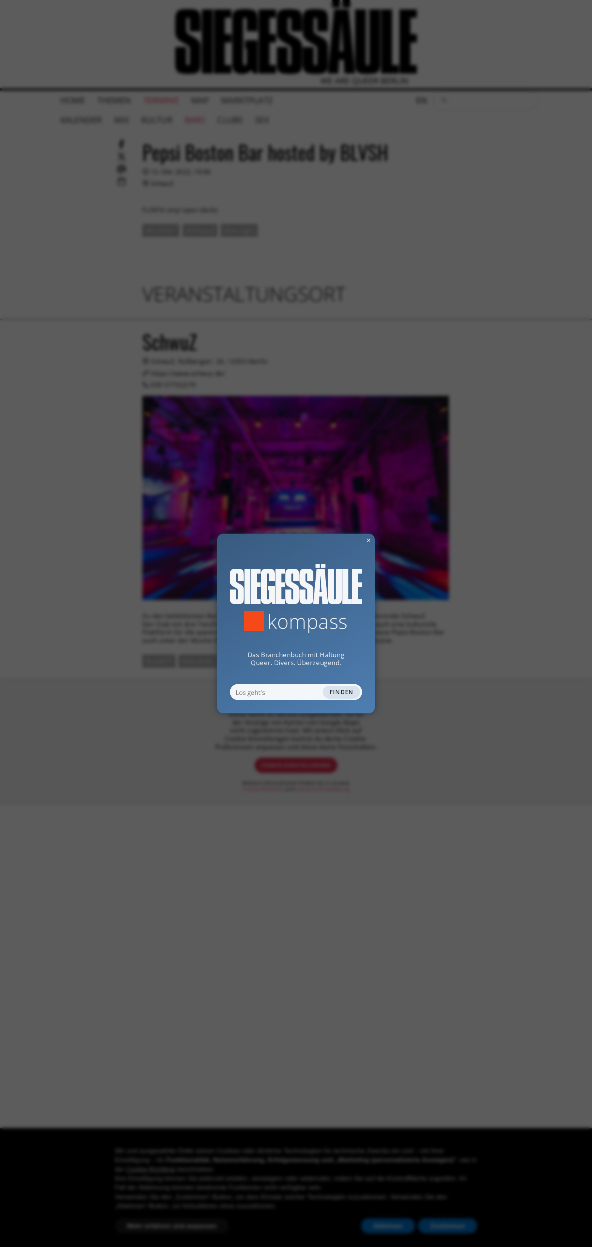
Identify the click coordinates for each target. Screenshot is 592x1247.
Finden (342, 692)
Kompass (307, 621)
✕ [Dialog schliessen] (350, 540)
